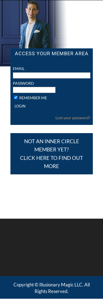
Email (18, 68)
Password (23, 83)
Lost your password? (72, 117)
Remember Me (33, 97)
